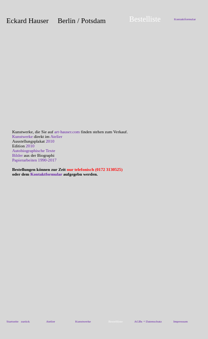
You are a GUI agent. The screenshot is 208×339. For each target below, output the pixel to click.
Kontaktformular (185, 19)
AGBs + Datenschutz (148, 321)
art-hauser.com (67, 131)
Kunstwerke (22, 136)
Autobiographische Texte (34, 150)
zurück (25, 321)
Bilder (17, 155)
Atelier (56, 136)
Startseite (13, 321)
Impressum (180, 321)
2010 (50, 141)
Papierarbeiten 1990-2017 (34, 160)
